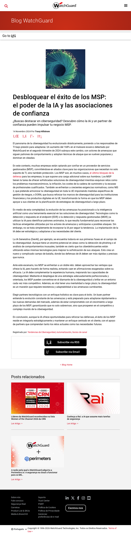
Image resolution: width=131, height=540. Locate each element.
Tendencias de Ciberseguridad (42, 332)
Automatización (63, 332)
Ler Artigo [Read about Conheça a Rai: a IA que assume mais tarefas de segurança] (71, 423)
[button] (125, 5)
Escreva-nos (75, 508)
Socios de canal (79, 332)
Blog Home (67, 365)
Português (19, 529)
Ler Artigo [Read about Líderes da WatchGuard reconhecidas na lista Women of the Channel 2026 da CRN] (15, 423)
